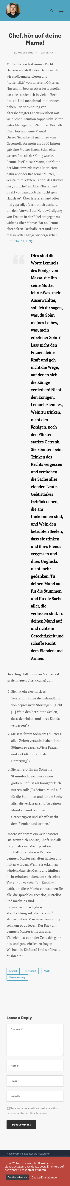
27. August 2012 (24, 52)
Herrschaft (30, 971)
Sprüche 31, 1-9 (19, 241)
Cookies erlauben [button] (17, 1177)
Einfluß (13, 971)
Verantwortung (17, 977)
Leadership (48, 52)
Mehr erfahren (37, 1169)
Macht (47, 971)
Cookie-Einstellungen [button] (45, 1177)
